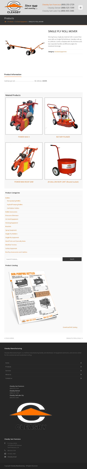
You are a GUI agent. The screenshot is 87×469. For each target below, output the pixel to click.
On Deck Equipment (60, 52)
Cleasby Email (12, 457)
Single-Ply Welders (11, 234)
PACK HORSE (9, 338)
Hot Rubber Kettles (13, 208)
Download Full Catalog (70, 327)
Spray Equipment (10, 230)
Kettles (7, 198)
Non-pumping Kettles (14, 201)
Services (8, 371)
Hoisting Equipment (11, 223)
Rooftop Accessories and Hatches (16, 252)
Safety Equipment (11, 248)
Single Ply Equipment (12, 237)
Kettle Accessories (11, 212)
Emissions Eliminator (12, 215)
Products (8, 367)
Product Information (12, 74)
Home (7, 363)
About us (8, 374)
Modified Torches (11, 245)
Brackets (8, 226)
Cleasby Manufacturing (18, 466)
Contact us (8, 378)
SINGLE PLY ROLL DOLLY (74, 338)
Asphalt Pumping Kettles (15, 204)
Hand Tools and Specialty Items (15, 241)
